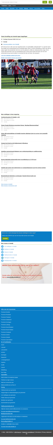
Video (43, 8)
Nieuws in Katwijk (7, 252)
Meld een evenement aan (7, 382)
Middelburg (4, 370)
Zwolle (2, 364)
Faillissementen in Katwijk (9, 255)
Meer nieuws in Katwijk (6, 184)
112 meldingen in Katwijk (8, 246)
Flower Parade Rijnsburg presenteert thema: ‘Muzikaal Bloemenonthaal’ (20, 125)
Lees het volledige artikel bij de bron (10, 55)
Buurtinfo (12, 8)
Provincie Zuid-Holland (6, 339)
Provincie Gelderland (6, 319)
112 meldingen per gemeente (8, 395)
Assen (2, 344)
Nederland (4, 5)
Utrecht (3, 367)
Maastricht (3, 357)
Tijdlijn (7, 8)
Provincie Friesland (6, 317)
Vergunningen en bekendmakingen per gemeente (13, 392)
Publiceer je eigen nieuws (7, 380)
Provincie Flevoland (6, 314)
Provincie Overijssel (6, 332)
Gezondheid (37, 8)
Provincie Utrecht (5, 334)
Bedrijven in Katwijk (7, 249)
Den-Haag (3, 372)
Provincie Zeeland (5, 337)
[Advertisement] (26, 24)
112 (17, 8)
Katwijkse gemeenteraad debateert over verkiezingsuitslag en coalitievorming (21, 151)
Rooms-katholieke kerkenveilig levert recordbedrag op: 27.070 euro (18, 159)
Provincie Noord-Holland (7, 329)
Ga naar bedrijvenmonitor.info (8, 419)
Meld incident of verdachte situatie (9, 377)
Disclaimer (38, 432)
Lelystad (3, 347)
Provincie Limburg (5, 324)
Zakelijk (21, 8)
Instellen (5, 238)
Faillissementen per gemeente (8, 390)
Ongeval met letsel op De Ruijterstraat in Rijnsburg (14, 143)
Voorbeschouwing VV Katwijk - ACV (10, 117)
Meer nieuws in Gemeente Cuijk (9, 185)
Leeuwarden (4, 349)
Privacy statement (46, 432)
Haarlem (3, 362)
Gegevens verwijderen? (28, 432)
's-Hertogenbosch (5, 359)
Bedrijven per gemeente (7, 400)
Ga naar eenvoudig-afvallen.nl (8, 426)
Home (2, 8)
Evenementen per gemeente (8, 402)
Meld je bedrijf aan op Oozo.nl (8, 385)
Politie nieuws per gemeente (8, 397)
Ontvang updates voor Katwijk (11, 44)
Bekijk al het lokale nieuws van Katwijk (11, 57)
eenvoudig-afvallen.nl (13, 277)
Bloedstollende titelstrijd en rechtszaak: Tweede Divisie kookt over (18, 176)
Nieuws (26, 8)
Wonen (31, 8)
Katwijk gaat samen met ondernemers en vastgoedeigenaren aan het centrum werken (23, 167)
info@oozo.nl (17, 432)
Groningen (3, 354)
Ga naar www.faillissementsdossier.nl (10, 411)
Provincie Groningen (6, 322)
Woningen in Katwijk (7, 257)
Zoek (44, 2)
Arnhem (3, 352)
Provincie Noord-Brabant (7, 327)
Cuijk (9, 5)
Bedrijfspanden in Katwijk (9, 260)
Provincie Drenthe (5, 312)
